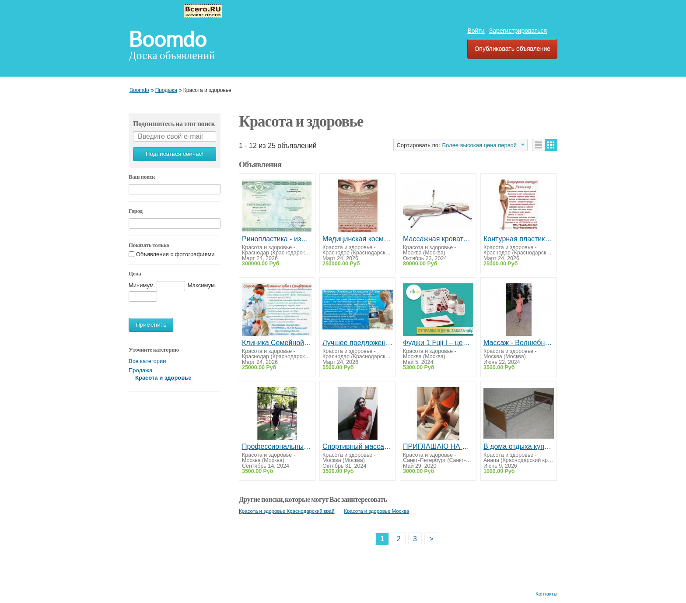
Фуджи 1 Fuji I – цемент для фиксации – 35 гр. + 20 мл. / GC (438, 342)
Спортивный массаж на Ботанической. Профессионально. (357, 446)
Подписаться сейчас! (174, 154)
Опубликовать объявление (512, 48)
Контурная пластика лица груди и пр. (518, 239)
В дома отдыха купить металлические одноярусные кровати (518, 446)
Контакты (546, 593)
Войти (475, 30)
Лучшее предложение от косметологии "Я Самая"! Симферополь (357, 342)
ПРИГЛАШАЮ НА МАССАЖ (438, 446)
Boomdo (167, 39)
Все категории (147, 361)
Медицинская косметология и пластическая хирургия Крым (357, 239)
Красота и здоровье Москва (376, 511)
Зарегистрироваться (518, 30)
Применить (151, 324)
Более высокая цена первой (479, 145)
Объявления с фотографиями (175, 254)
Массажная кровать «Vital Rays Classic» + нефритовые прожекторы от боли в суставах (438, 239)
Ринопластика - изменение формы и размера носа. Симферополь (277, 239)
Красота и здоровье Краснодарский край (287, 511)
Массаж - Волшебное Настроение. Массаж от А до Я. (518, 342)
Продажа (140, 370)
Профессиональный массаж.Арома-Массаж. (277, 446)
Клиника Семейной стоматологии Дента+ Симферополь (277, 342)
